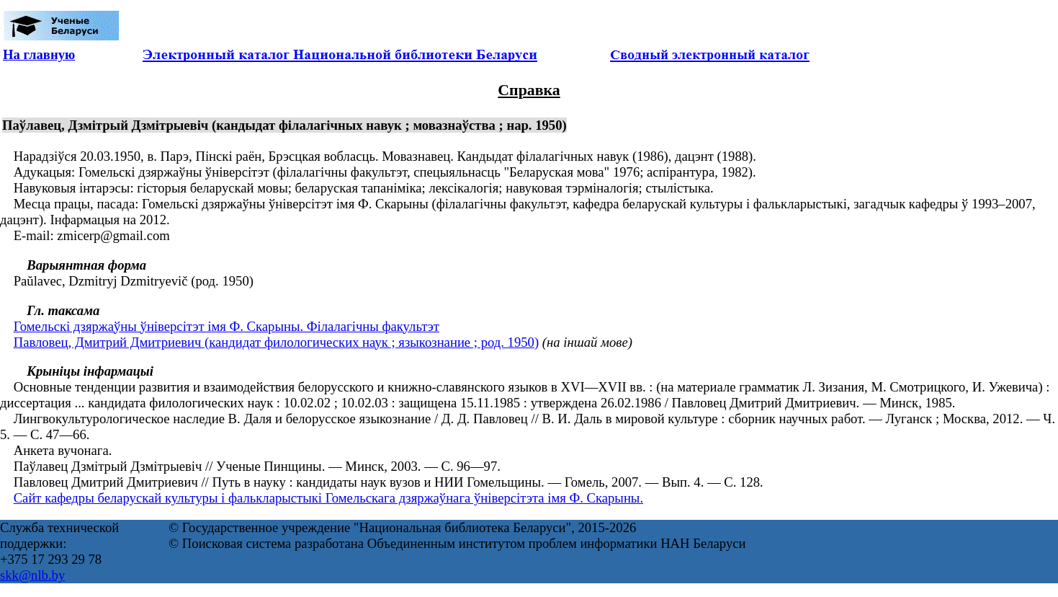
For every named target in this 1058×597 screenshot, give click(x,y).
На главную (39, 54)
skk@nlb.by (32, 575)
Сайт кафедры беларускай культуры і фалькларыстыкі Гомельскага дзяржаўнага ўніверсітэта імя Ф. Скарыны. (328, 497)
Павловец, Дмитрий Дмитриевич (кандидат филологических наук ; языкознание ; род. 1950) (276, 342)
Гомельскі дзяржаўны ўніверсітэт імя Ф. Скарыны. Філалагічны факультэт (226, 326)
